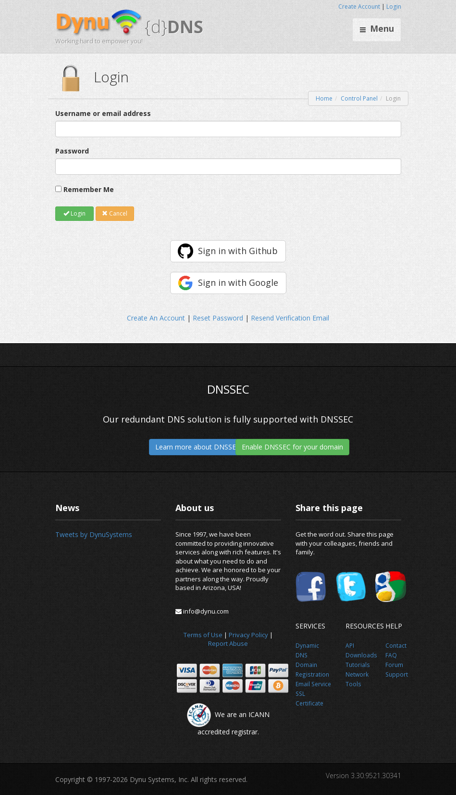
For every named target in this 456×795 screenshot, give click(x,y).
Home (324, 98)
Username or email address (103, 113)
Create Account (359, 6)
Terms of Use (203, 634)
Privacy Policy (248, 634)
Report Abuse (228, 643)
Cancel (114, 213)
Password (72, 150)
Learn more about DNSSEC (197, 446)
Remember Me (88, 189)
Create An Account (156, 317)
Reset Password (218, 317)
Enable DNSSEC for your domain (292, 446)
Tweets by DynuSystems (93, 534)
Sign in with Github (238, 250)
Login (393, 6)
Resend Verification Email (290, 317)
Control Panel (359, 98)
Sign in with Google (238, 282)
